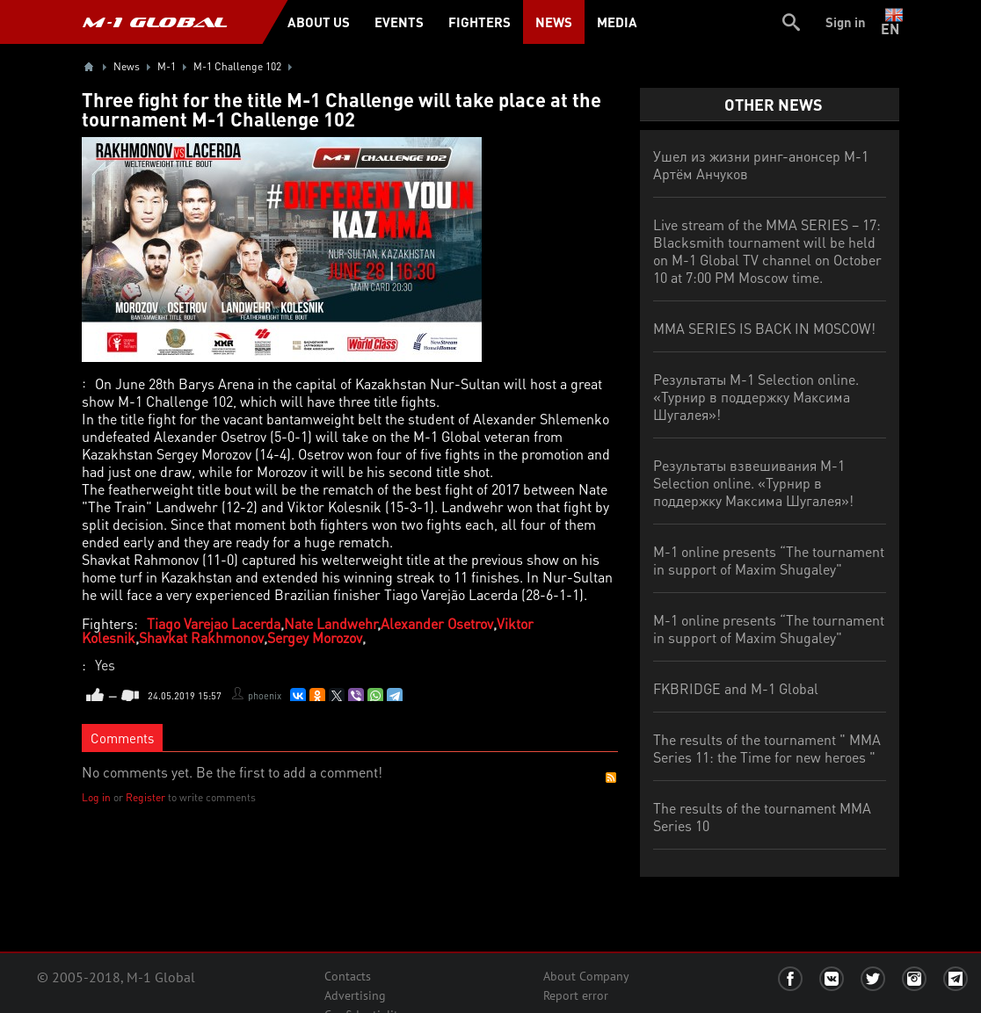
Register (145, 797)
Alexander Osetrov (437, 623)
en (893, 22)
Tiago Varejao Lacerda (213, 623)
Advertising (355, 995)
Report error (575, 995)
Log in (96, 797)
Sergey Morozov (314, 637)
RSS (611, 778)
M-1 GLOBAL (155, 22)
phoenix (264, 696)
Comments (122, 738)
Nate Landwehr (330, 623)
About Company (586, 976)
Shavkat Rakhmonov (201, 637)
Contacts (347, 976)
